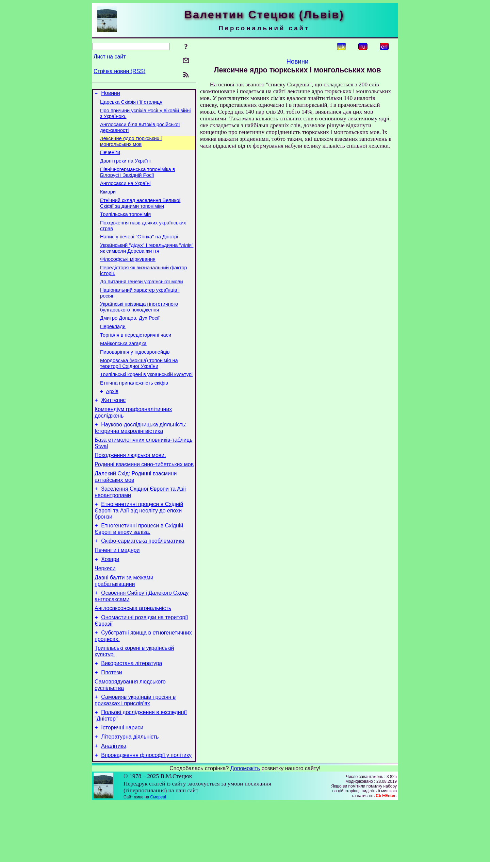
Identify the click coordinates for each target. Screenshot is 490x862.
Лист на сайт (110, 57)
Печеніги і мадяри (117, 592)
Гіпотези (111, 724)
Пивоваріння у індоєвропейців (135, 377)
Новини (110, 94)
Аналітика (113, 804)
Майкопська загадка (123, 368)
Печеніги (110, 158)
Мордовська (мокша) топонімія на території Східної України (139, 389)
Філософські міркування (128, 275)
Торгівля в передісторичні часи (135, 358)
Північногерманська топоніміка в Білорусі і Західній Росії (137, 180)
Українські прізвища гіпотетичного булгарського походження (139, 327)
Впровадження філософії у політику (146, 814)
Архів (112, 421)
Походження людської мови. (130, 490)
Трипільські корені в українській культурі (146, 402)
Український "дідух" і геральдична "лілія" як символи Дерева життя (147, 263)
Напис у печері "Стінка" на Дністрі (139, 251)
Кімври (108, 202)
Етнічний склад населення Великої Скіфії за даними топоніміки (140, 214)
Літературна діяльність (130, 794)
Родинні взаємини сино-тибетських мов (144, 500)
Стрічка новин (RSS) (119, 71)
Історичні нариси (122, 784)
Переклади (113, 349)
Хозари (110, 602)
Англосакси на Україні (125, 192)
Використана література (131, 714)
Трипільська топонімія (125, 226)
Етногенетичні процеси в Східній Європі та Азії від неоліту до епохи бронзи (139, 549)
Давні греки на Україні (125, 168)
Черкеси (105, 612)
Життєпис (113, 431)
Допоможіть (245, 827)
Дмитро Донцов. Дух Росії (130, 339)
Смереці (158, 856)
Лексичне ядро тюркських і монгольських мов (131, 146)
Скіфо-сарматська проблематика (142, 582)
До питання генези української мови (141, 300)
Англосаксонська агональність (133, 655)
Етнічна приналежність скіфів (134, 411)
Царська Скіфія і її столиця (131, 104)
